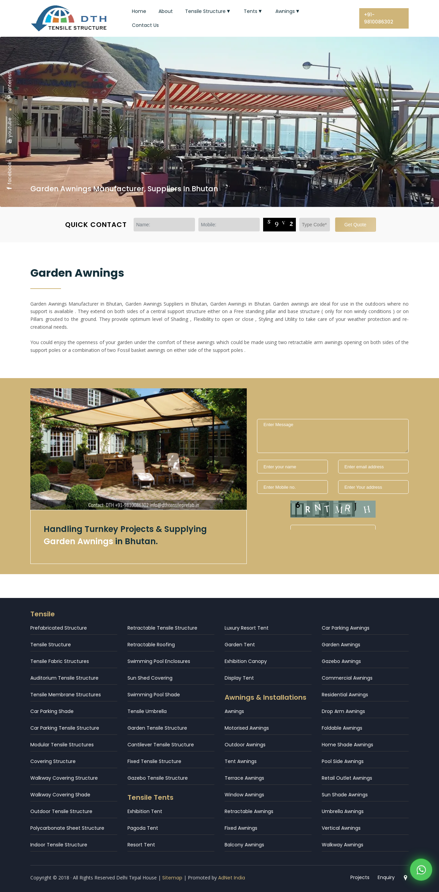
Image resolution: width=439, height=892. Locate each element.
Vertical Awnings (341, 828)
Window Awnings (244, 794)
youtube (9, 130)
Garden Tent (240, 644)
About (165, 11)
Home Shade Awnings (347, 744)
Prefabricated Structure (58, 628)
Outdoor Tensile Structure (61, 811)
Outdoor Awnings (245, 744)
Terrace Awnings (244, 778)
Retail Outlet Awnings (347, 778)
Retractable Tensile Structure (162, 628)
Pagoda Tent (142, 828)
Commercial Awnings (347, 678)
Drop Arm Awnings (343, 711)
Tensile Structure (208, 11)
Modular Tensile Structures (62, 744)
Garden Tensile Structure (157, 728)
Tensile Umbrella (147, 711)
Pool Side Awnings (343, 761)
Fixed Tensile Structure (154, 761)
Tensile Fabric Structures (59, 661)
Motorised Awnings (247, 728)
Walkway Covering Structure (64, 778)
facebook (9, 176)
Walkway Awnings (342, 844)
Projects (359, 877)
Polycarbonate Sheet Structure (67, 828)
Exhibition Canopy (246, 661)
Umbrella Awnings (343, 811)
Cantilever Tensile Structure (160, 744)
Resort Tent (141, 844)
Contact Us (145, 25)
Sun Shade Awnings (345, 794)
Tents (253, 11)
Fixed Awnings (241, 828)
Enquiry (386, 877)
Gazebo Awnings (341, 661)
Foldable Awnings (342, 728)
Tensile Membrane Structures (65, 694)
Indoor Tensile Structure (58, 844)
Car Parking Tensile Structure (64, 728)
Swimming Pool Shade (153, 694)
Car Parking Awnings (345, 628)
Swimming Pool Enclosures (158, 661)
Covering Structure (53, 761)
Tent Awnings (241, 761)
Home (139, 11)
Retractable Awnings (249, 811)
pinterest (9, 85)
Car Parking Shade (52, 711)
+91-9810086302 (378, 18)
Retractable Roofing (151, 644)
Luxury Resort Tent (247, 628)
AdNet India (231, 877)
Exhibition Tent (144, 811)
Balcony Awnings (244, 844)
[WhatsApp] (421, 871)
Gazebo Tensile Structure (157, 778)
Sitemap (172, 877)
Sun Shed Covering (149, 678)
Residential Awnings (345, 694)
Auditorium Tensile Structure (64, 678)
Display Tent (239, 678)
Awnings (288, 11)
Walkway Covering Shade (60, 794)
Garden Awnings (341, 644)
